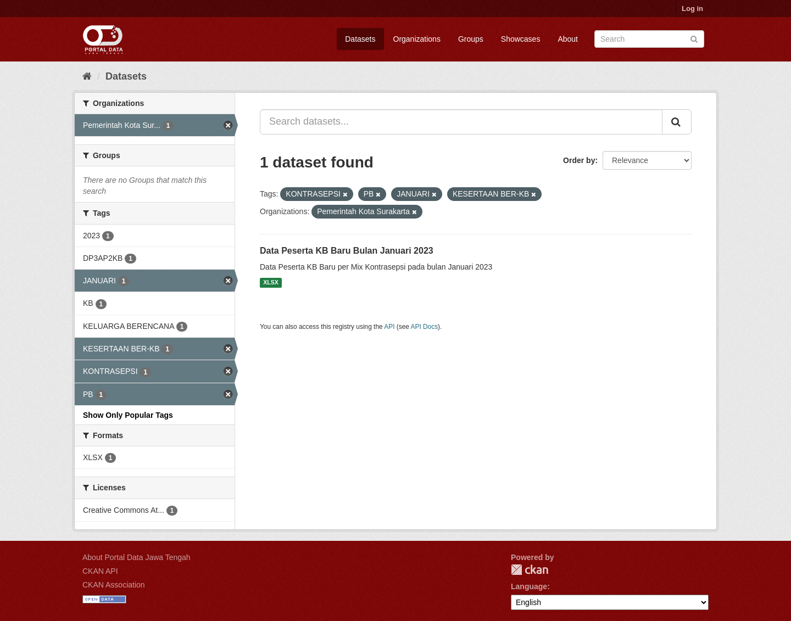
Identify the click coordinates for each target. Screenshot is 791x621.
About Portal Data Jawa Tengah (136, 557)
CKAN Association (113, 584)
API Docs (424, 327)
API (389, 327)
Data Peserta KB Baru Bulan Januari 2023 (346, 250)
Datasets (360, 39)
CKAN (529, 569)
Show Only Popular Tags (128, 415)
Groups (470, 39)
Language (529, 586)
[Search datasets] (649, 39)
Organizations (417, 39)
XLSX (270, 282)
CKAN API (100, 571)
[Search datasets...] (461, 122)
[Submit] (694, 38)
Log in (692, 8)
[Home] (87, 76)
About (568, 39)
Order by (579, 160)
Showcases (521, 39)
